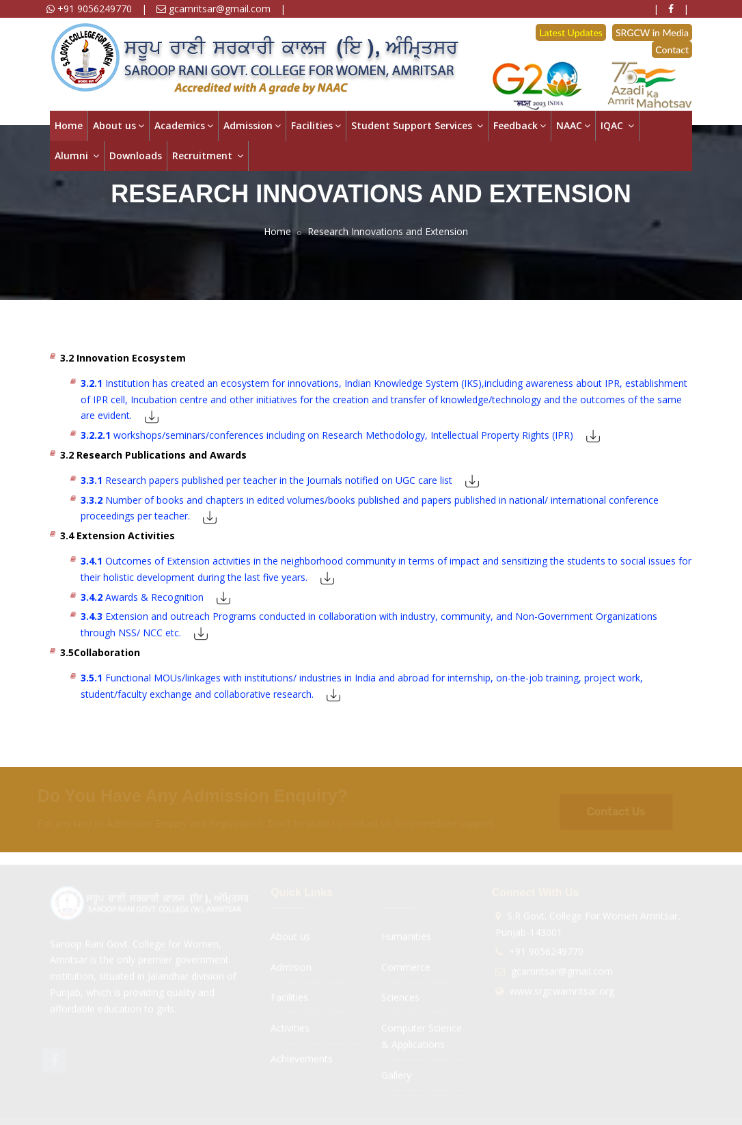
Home (69, 125)
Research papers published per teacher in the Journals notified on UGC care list (266, 480)
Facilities (316, 125)
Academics (183, 125)
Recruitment (207, 155)
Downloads (135, 155)
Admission (252, 125)
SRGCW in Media (652, 32)
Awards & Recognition (142, 597)
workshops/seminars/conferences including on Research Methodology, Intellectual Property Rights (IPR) (327, 435)
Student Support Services (417, 125)
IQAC (617, 125)
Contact (672, 49)
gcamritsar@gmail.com (213, 8)
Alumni (77, 155)
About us (118, 125)
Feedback (519, 125)
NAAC (573, 125)
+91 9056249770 (89, 8)
